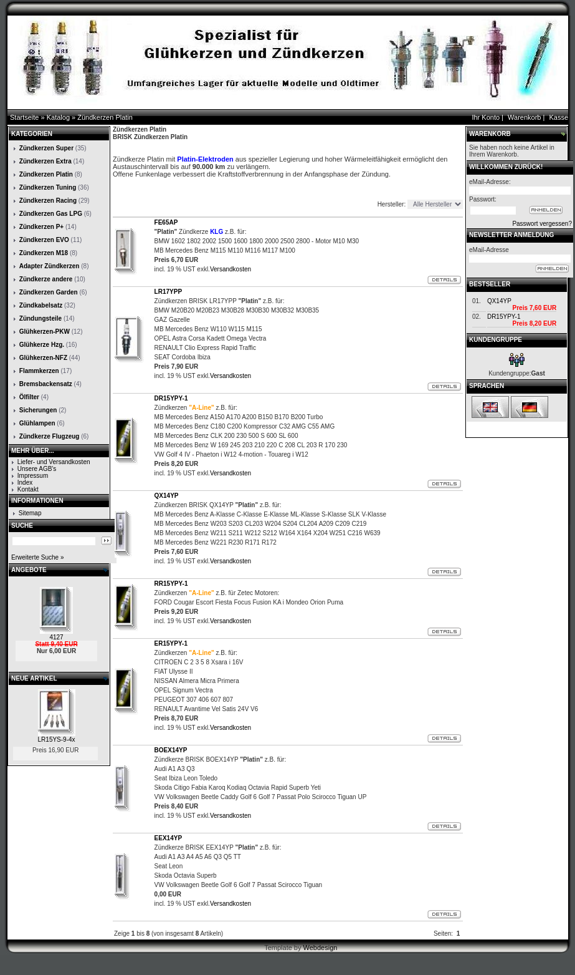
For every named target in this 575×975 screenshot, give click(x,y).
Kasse (558, 117)
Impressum (32, 475)
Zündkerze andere (46, 279)
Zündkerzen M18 (43, 253)
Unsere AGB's (37, 468)
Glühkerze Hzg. (41, 344)
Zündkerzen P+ (41, 226)
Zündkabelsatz (40, 305)
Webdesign (320, 947)
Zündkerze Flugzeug (49, 436)
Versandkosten (230, 269)
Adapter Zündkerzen (49, 266)
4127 (56, 637)
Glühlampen (37, 423)
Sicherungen (38, 410)
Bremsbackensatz (45, 384)
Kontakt (28, 489)
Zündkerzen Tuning (47, 187)
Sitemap (30, 513)
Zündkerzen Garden (48, 292)
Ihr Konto (486, 117)
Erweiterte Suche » (37, 557)
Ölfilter (29, 397)
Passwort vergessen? (542, 223)
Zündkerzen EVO (44, 239)
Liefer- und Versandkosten (53, 461)
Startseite (24, 117)
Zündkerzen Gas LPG (50, 213)
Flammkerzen (39, 370)
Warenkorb (524, 117)
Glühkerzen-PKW (44, 331)
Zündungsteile (40, 318)
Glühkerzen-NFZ (43, 357)
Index (24, 482)
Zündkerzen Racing (48, 200)
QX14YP (499, 301)
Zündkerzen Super (46, 148)
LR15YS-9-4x (56, 739)
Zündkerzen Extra (45, 161)
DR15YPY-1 (504, 316)
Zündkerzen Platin (105, 117)
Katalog (58, 117)
